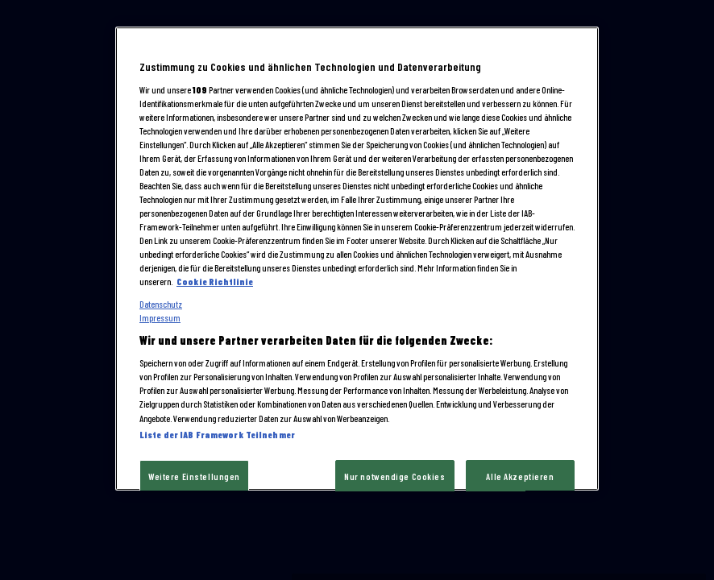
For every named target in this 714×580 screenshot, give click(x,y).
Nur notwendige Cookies (395, 476)
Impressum (160, 318)
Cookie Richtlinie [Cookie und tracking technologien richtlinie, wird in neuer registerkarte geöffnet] (214, 282)
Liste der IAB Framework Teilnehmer (217, 434)
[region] (357, 259)
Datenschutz (160, 304)
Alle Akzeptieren (520, 476)
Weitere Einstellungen (194, 476)
